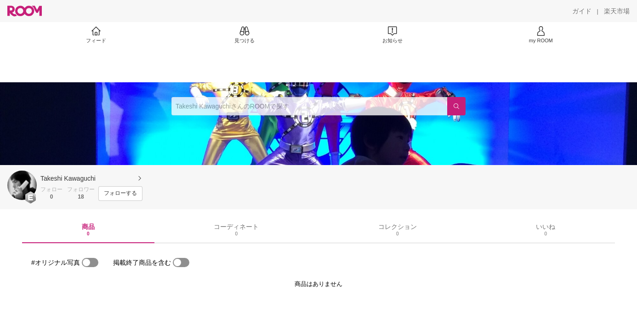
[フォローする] (120, 193)
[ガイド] (582, 11)
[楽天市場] (617, 11)
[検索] (456, 106)
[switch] (90, 262)
